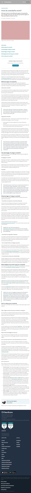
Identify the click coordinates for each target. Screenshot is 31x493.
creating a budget (5, 351)
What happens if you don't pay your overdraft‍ (9, 53)
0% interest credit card (6, 78)
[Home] (7, 2)
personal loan (6, 295)
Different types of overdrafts (6, 47)
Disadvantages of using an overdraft (8, 51)
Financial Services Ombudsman (13, 251)
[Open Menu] (2, 2)
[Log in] (28, 2)
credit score (8, 286)
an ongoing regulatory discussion (8, 223)
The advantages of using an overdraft (8, 49)
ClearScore (19, 326)
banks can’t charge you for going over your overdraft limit (13, 281)
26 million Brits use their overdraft (13, 267)
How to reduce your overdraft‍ (6, 56)
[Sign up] (24, 2)
